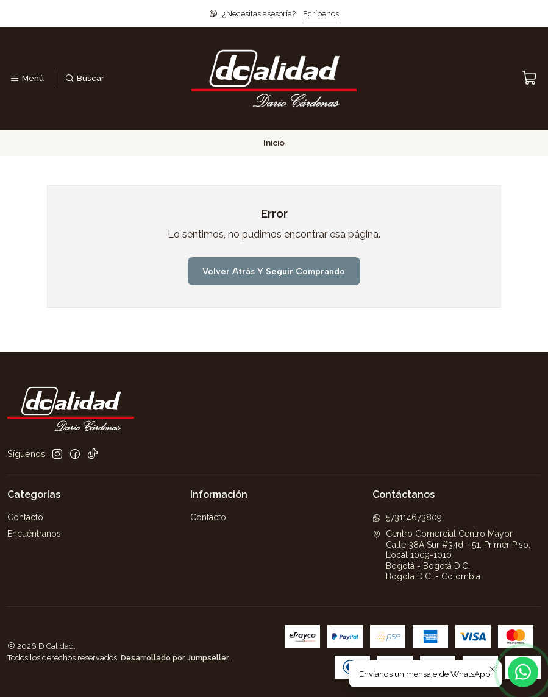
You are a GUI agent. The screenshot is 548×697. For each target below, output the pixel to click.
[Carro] (530, 78)
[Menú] (26, 78)
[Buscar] (84, 78)
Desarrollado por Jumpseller (175, 657)
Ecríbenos (321, 13)
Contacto (25, 517)
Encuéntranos (34, 534)
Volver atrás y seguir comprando (273, 271)
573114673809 (407, 517)
